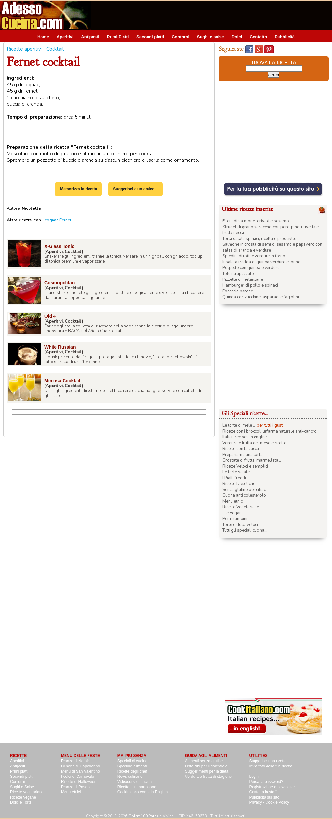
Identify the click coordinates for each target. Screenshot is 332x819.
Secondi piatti (150, 36)
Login (254, 776)
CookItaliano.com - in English (142, 792)
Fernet (65, 220)
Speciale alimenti (132, 766)
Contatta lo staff (263, 792)
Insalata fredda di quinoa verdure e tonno (261, 262)
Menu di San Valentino (80, 771)
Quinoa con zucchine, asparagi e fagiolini (260, 297)
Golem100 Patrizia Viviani (151, 816)
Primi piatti (19, 771)
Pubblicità (285, 36)
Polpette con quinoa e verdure (250, 268)
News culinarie (130, 776)
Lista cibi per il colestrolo (206, 766)
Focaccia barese (237, 291)
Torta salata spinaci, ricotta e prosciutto (259, 239)
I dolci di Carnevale (77, 776)
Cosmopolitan (59, 282)
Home (43, 36)
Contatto (258, 36)
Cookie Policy (277, 802)
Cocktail (55, 49)
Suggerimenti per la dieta (206, 771)
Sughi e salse (210, 36)
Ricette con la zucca (240, 449)
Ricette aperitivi (24, 49)
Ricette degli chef (132, 771)
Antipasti (90, 36)
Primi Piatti (118, 36)
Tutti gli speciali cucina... (244, 530)
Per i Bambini (234, 519)
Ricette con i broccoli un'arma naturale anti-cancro (269, 431)
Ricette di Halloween (78, 781)
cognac (51, 220)
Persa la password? (266, 781)
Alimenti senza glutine (204, 761)
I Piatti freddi (234, 478)
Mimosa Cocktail (62, 380)
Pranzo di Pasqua (76, 787)
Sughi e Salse (22, 787)
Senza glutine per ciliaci (244, 490)
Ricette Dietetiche (238, 484)
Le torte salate (236, 472)
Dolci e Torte (20, 802)
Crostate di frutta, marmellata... (251, 460)
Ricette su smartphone (136, 787)
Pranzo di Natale (75, 761)
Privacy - (257, 802)
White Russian (60, 347)
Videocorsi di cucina (134, 781)
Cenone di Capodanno (80, 766)
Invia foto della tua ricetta (270, 766)
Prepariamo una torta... (244, 454)
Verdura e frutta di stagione (208, 776)
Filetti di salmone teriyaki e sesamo (255, 221)
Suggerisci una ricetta (268, 761)
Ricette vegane (23, 797)
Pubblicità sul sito (264, 797)
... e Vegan (232, 513)
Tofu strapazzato (238, 274)
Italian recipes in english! (245, 437)
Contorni (180, 36)
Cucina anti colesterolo (244, 495)
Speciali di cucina (132, 761)
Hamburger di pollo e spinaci (250, 285)
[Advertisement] (214, 15)
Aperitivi (65, 36)
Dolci (236, 36)
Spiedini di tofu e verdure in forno (253, 256)
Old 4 (50, 316)
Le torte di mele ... (239, 425)
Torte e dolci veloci (240, 525)
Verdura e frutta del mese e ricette (254, 443)
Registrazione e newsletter (272, 787)
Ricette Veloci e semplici (245, 466)
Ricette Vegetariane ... (242, 507)
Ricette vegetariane (26, 792)
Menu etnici (232, 501)
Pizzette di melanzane (242, 279)
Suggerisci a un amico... (135, 189)
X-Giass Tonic (59, 246)
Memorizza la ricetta (78, 189)
